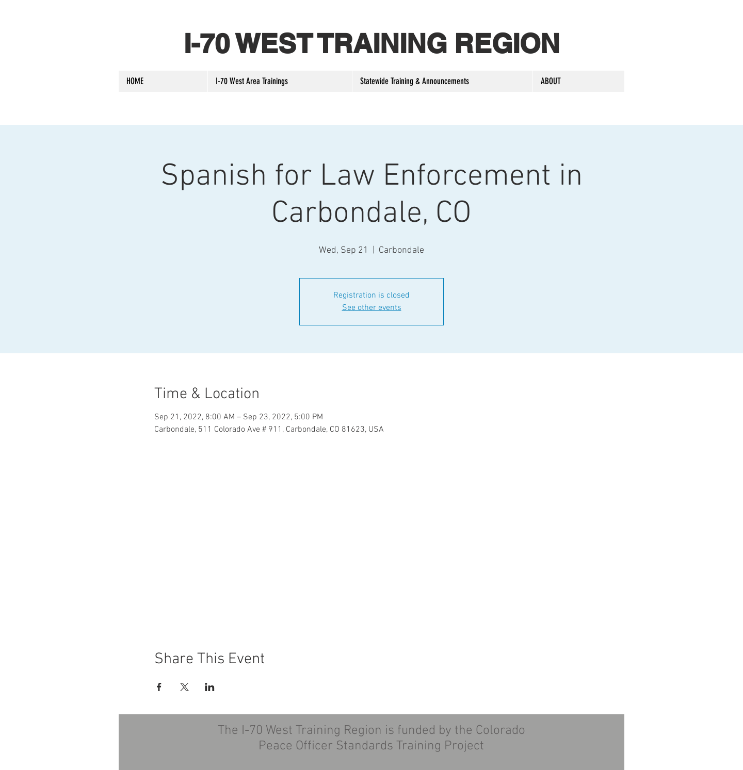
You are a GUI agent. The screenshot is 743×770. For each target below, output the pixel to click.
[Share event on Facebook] (159, 687)
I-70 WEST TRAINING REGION (372, 43)
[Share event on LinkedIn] (210, 687)
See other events (371, 308)
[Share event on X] (184, 687)
